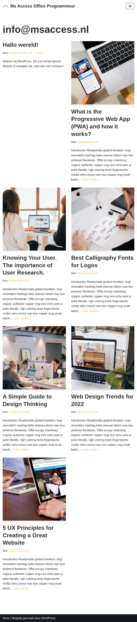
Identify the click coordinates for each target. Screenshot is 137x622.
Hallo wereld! (20, 45)
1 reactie (38, 52)
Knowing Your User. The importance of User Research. (30, 265)
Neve (6, 618)
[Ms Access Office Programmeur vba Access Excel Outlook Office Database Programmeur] (39, 6)
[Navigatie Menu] (130, 6)
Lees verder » (90, 179)
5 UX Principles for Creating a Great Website (28, 535)
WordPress (48, 618)
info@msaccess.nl (19, 52)
